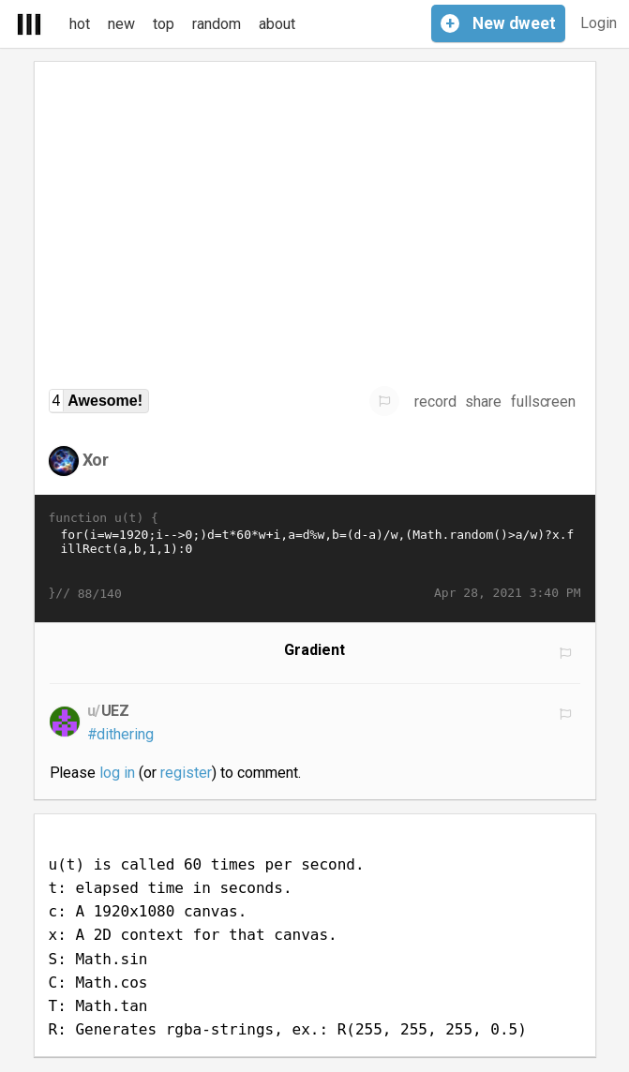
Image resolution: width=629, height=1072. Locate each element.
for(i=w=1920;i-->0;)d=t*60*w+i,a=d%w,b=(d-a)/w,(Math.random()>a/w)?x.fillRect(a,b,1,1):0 (315, 556)
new (121, 24)
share (483, 401)
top (163, 24)
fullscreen (544, 401)
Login (598, 23)
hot (79, 24)
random (216, 24)
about (277, 24)
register (186, 773)
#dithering (121, 734)
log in (117, 773)
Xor (96, 459)
